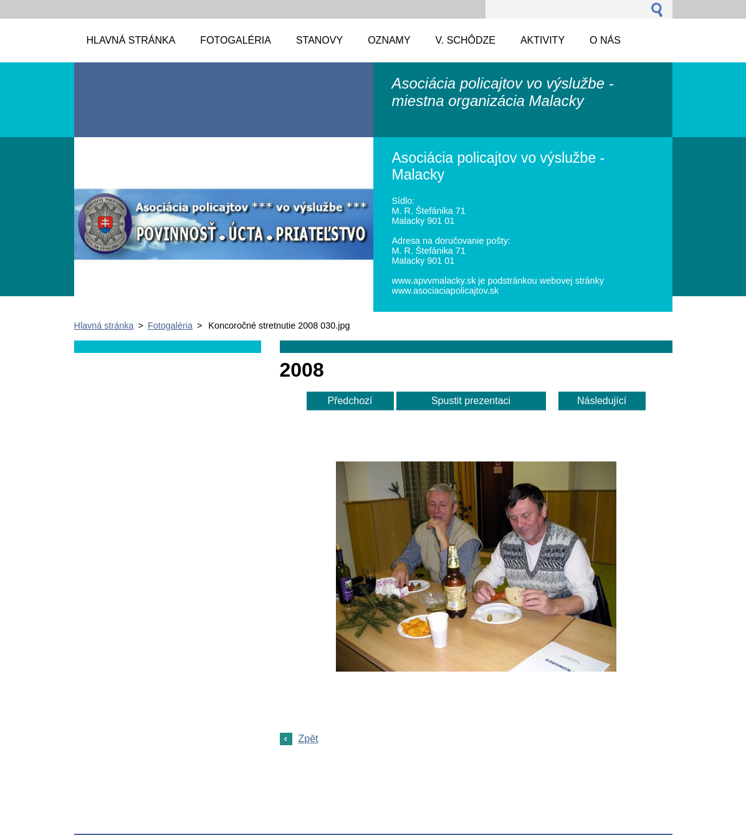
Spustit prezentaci (470, 400)
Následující (601, 400)
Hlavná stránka (104, 326)
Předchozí (349, 400)
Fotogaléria (170, 326)
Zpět (308, 738)
